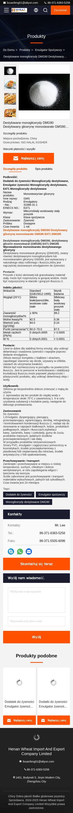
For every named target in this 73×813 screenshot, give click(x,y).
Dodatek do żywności (19, 494)
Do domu (9, 49)
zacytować (60, 10)
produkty (24, 49)
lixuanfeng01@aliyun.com (20, 2)
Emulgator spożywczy (48, 49)
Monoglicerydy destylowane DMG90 (27, 502)
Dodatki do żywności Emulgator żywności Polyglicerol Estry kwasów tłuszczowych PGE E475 (53, 704)
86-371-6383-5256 (57, 2)
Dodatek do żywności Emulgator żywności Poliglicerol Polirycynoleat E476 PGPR (19, 704)
